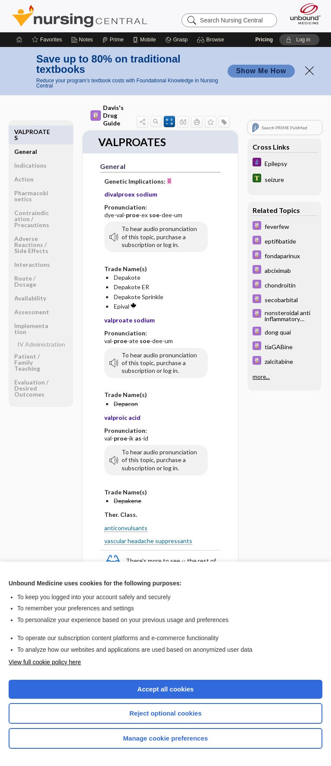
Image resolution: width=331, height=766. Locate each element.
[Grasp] (176, 39)
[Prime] (113, 39)
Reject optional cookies (165, 713)
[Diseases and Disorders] (284, 163)
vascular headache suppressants (148, 540)
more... (261, 376)
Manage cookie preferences (165, 738)
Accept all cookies (165, 689)
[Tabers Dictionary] (284, 179)
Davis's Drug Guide (107, 115)
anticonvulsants (125, 528)
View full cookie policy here (45, 662)
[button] (212, 39)
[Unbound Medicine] (303, 13)
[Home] (19, 39)
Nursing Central (79, 16)
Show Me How (261, 71)
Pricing (264, 40)
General (25, 131)
